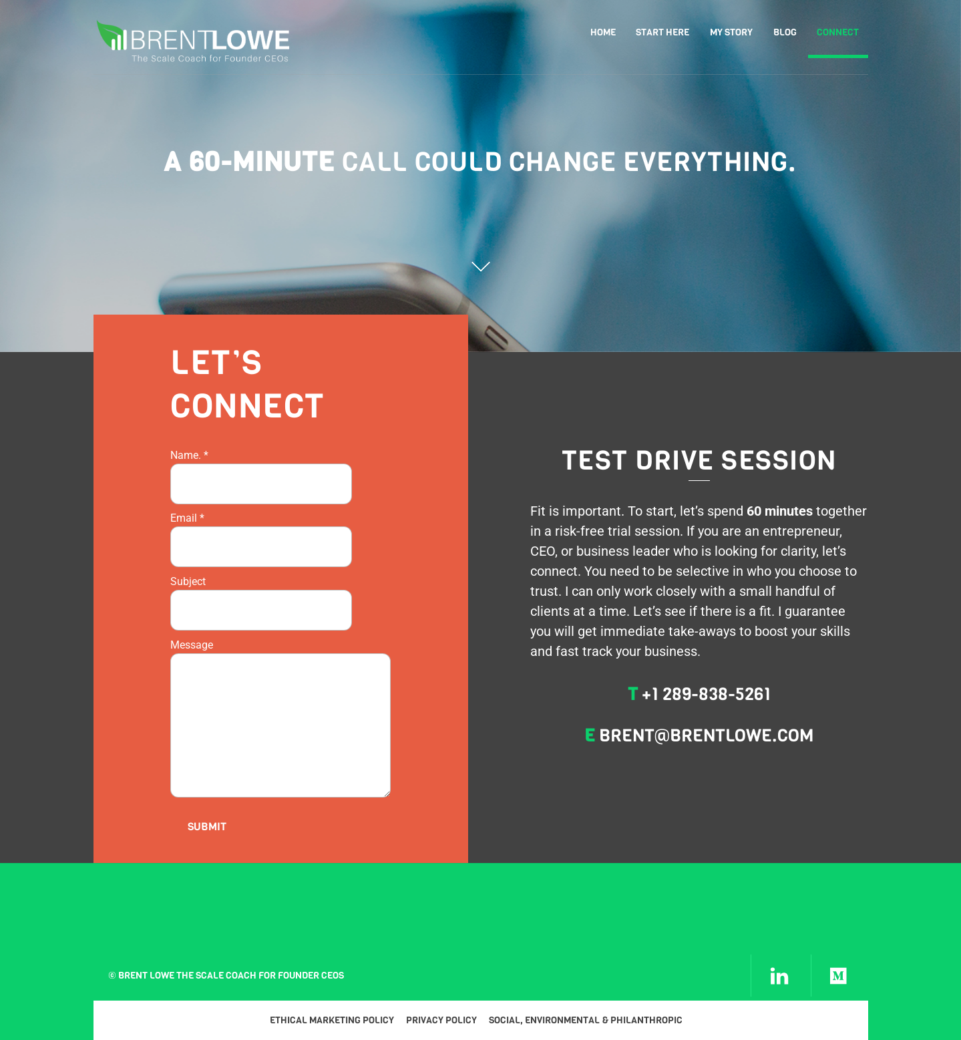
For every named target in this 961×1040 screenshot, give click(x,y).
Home (603, 32)
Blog (785, 32)
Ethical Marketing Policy (332, 1020)
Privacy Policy (441, 1020)
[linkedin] (779, 976)
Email (187, 518)
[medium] (839, 976)
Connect (838, 32)
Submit (207, 827)
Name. (189, 455)
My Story (731, 32)
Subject (188, 581)
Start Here (662, 32)
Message (191, 645)
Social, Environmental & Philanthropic (586, 1020)
